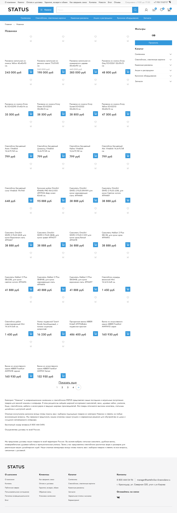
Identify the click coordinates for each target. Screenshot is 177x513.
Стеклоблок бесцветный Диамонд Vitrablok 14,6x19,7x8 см (47, 148)
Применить (153, 42)
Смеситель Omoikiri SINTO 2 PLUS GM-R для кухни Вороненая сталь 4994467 (15, 236)
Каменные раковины (79, 18)
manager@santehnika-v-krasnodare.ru (153, 479)
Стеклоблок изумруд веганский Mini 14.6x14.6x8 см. (111, 279)
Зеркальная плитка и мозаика (79, 496)
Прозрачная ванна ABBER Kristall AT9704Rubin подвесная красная (81, 324)
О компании (10, 2)
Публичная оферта (12, 487)
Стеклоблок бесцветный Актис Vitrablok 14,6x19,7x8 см (15, 148)
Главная (8, 24)
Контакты (92, 2)
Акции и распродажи (103, 18)
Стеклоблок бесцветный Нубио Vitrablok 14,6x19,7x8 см (80, 148)
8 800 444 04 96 (125, 479)
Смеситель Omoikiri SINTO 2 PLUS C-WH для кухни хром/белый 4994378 (80, 236)
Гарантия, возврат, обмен (49, 487)
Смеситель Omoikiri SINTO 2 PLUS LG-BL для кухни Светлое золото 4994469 (112, 192)
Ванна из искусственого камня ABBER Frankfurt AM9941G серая (112, 324)
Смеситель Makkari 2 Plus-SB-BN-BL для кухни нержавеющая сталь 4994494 (48, 281)
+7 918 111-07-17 (163, 2)
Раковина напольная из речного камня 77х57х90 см (48, 63)
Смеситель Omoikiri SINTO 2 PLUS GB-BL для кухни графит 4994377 (48, 235)
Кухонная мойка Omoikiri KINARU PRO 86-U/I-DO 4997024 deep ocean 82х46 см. (48, 192)
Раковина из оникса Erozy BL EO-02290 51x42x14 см (16, 105)
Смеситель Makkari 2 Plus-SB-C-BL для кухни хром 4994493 (113, 235)
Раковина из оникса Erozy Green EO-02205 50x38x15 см (48, 106)
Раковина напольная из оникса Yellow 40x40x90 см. (15, 63)
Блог (110, 2)
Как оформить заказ (78, 2)
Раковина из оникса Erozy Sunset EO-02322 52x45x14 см (81, 106)
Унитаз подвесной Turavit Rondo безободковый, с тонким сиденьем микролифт (48, 325)
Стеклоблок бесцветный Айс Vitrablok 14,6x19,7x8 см (113, 148)
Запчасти (147, 18)
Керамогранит (73, 500)
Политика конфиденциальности (17, 496)
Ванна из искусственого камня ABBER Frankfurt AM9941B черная (15, 368)
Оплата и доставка (34, 2)
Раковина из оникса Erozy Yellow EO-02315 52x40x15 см (113, 106)
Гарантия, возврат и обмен (56, 2)
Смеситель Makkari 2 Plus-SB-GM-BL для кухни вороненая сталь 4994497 (81, 279)
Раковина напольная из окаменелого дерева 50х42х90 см (80, 63)
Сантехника (26, 18)
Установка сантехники (47, 496)
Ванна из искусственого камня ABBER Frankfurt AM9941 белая (47, 368)
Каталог (21, 2)
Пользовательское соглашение (17, 492)
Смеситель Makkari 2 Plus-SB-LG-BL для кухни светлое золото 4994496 (16, 279)
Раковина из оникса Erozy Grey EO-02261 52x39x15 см (113, 63)
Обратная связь (45, 492)
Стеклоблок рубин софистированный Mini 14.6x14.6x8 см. (15, 324)
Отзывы (117, 2)
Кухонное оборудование (127, 18)
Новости (102, 2)
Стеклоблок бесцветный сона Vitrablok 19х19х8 (15, 189)
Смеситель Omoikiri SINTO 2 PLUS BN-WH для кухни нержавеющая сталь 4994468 (81, 192)
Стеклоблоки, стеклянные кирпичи (51, 18)
